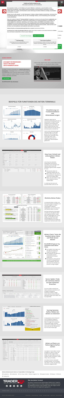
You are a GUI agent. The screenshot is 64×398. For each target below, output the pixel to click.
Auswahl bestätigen (26, 35)
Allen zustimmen (38, 35)
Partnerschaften (45, 40)
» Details (19, 46)
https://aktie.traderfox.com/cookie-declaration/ (42, 30)
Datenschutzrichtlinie (39, 28)
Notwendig (19, 40)
